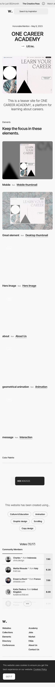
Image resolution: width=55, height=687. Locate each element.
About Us (21, 336)
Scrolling (38, 521)
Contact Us (34, 649)
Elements (6, 636)
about (5, 336)
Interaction (26, 437)
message (7, 437)
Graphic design (20, 521)
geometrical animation (15, 386)
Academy (33, 628)
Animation (41, 387)
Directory (6, 641)
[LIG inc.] (27, 46)
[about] (27, 312)
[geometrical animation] (27, 362)
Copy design (27, 528)
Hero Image (9, 285)
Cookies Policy (40, 669)
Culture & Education (19, 514)
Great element (10, 235)
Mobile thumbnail (27, 184)
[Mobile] (27, 160)
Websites (6, 628)
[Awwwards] (10, 11)
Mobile (6, 184)
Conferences (8, 645)
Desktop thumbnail (37, 235)
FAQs (31, 641)
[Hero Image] (27, 261)
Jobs (31, 632)
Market (32, 636)
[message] (27, 413)
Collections (7, 632)
